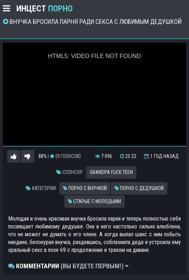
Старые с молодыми (94, 201)
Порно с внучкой (85, 188)
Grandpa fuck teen (111, 172)
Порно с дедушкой (139, 188)
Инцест (44, 9)
